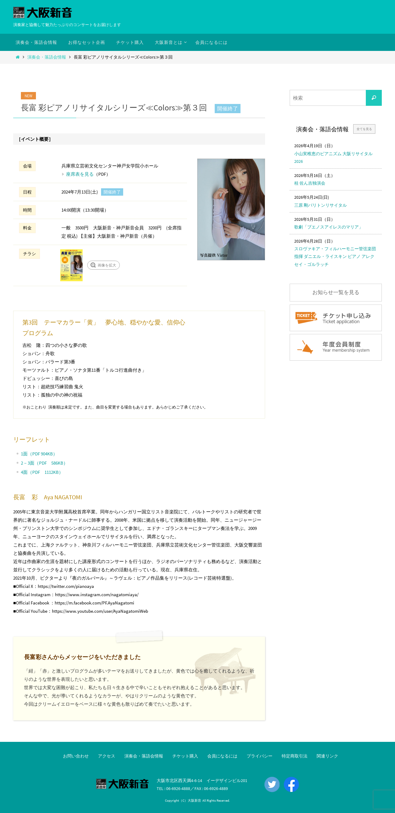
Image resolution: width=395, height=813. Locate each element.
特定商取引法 (294, 756)
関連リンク (327, 756)
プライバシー (259, 756)
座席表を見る (80, 174)
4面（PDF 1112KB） (42, 472)
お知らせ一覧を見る (335, 292)
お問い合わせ (76, 756)
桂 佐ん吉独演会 (309, 183)
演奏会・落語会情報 (46, 57)
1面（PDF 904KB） (39, 454)
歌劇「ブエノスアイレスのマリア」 (328, 227)
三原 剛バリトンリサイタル (320, 205)
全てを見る (364, 129)
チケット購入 (185, 756)
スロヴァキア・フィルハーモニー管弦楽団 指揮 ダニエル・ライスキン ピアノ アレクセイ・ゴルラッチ (335, 256)
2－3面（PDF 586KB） (44, 463)
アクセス (106, 756)
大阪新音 (194, 800)
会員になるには (222, 756)
